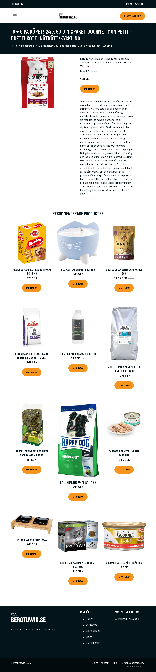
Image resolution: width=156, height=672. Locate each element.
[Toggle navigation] (15, 15)
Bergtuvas (91, 624)
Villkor (115, 662)
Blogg (89, 636)
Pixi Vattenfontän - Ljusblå (78, 269)
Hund (107, 58)
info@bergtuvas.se (134, 3)
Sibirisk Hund (93, 630)
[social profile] (22, 4)
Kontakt (105, 662)
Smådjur (98, 58)
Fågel (114, 58)
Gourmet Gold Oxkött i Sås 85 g (124, 562)
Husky (89, 618)
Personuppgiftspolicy (132, 662)
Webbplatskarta (135, 666)
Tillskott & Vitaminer (101, 62)
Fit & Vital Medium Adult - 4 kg (78, 482)
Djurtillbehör (132, 15)
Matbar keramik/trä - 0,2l (31, 539)
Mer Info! (89, 88)
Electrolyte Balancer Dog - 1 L (78, 353)
